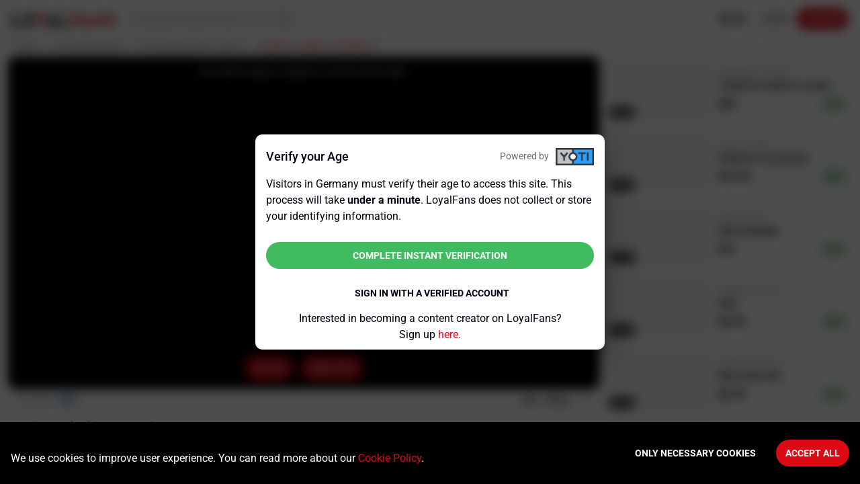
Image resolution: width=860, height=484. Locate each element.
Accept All (812, 453)
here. (449, 334)
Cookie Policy (389, 458)
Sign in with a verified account (432, 293)
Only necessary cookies (695, 453)
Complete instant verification (430, 255)
